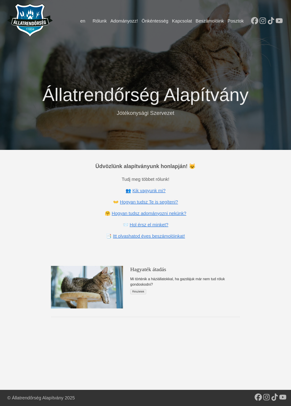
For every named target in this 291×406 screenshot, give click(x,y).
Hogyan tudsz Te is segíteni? (149, 201)
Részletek (138, 291)
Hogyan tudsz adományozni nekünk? (149, 213)
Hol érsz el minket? (149, 224)
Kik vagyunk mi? (149, 190)
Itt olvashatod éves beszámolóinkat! (149, 236)
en (82, 20)
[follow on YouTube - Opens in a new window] (279, 21)
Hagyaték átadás (148, 269)
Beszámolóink (210, 20)
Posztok (236, 20)
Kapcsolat (182, 20)
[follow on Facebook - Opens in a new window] (254, 21)
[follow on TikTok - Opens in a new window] (271, 21)
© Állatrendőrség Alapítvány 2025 (41, 397)
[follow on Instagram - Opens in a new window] (262, 21)
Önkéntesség (155, 20)
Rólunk (100, 20)
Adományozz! (124, 20)
